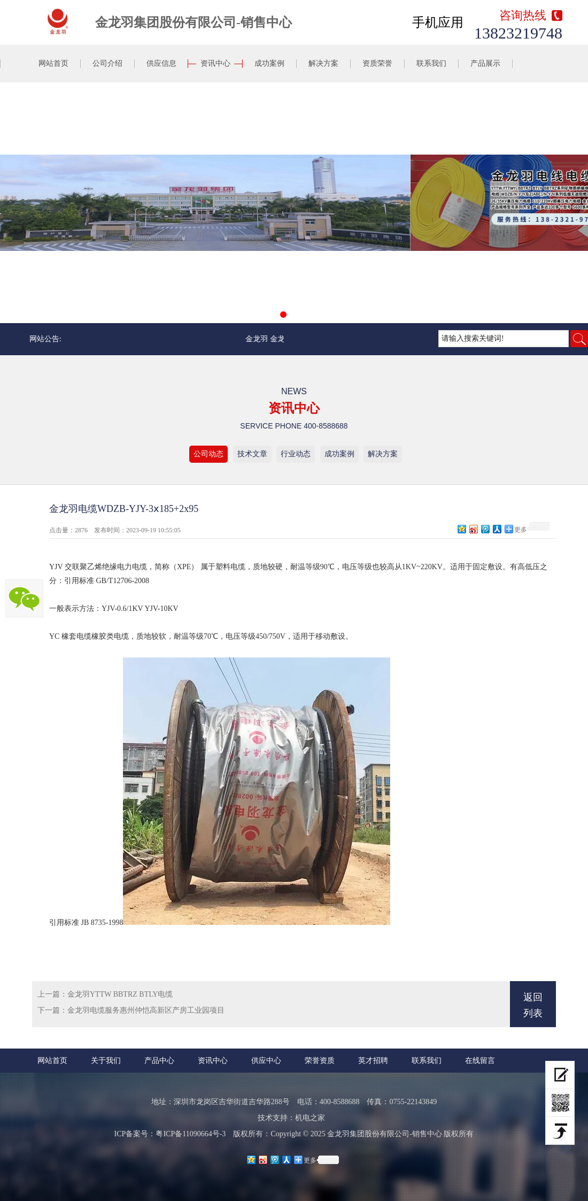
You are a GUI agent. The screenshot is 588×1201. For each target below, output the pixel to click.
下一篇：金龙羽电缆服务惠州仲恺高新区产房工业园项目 (131, 1010)
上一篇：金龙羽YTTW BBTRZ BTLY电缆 (105, 994)
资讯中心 (215, 63)
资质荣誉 (377, 63)
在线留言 (480, 1061)
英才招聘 (373, 1061)
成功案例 (269, 63)
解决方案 (323, 63)
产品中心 (159, 1061)
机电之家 (310, 1118)
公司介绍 (107, 63)
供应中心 (266, 1061)
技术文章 (252, 454)
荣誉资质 (320, 1061)
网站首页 (53, 63)
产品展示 (485, 63)
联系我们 (431, 63)
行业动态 (296, 454)
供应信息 (161, 63)
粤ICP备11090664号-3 (191, 1134)
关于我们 (106, 1061)
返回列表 (533, 1005)
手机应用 (437, 22)
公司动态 (208, 454)
